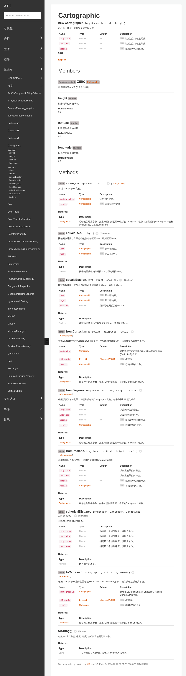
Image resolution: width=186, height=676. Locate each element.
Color (10, 204)
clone (11, 170)
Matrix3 (11, 316)
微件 (23, 48)
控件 (23, 58)
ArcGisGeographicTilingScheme (24, 93)
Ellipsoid (12, 256)
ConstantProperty (17, 234)
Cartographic (14, 145)
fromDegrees (15, 183)
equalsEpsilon (15, 177)
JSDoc (89, 664)
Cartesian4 (13, 138)
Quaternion (13, 353)
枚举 (25, 85)
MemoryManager (17, 331)
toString (12, 197)
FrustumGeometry (17, 271)
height (12, 156)
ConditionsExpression (19, 226)
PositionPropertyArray (19, 346)
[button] (47, 341)
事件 (23, 408)
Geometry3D (25, 77)
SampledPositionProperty (21, 376)
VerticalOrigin (15, 390)
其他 (23, 418)
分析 (23, 37)
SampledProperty (17, 383)
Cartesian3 (13, 130)
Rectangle (13, 368)
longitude (13, 163)
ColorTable (13, 211)
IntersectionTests (16, 308)
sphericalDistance (17, 190)
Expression (13, 264)
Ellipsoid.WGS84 (107, 359)
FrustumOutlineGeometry (21, 278)
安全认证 (23, 397)
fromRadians (15, 187)
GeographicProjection (19, 286)
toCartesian (14, 194)
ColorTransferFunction (19, 219)
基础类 (23, 69)
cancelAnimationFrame (20, 115)
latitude (12, 160)
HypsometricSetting (18, 301)
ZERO (12, 153)
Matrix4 (11, 323)
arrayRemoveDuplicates (20, 100)
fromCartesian (15, 180)
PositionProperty (16, 338)
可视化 (23, 27)
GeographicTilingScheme (21, 293)
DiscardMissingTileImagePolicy (24, 249)
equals (12, 173)
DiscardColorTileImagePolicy (23, 241)
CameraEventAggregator (21, 108)
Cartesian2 (13, 123)
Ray (10, 361)
